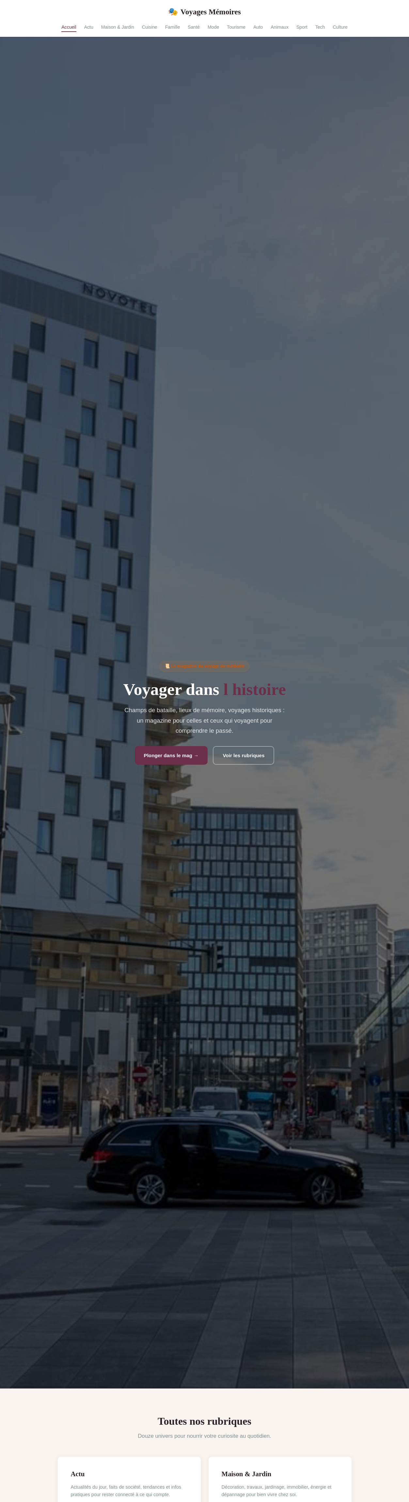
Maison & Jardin (117, 27)
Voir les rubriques (243, 755)
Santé (194, 27)
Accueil (68, 27)
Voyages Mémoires (204, 12)
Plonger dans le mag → (171, 755)
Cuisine (149, 27)
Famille (172, 27)
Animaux (280, 27)
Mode (213, 27)
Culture (340, 27)
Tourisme (236, 27)
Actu (88, 27)
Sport (301, 27)
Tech (320, 27)
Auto (258, 27)
